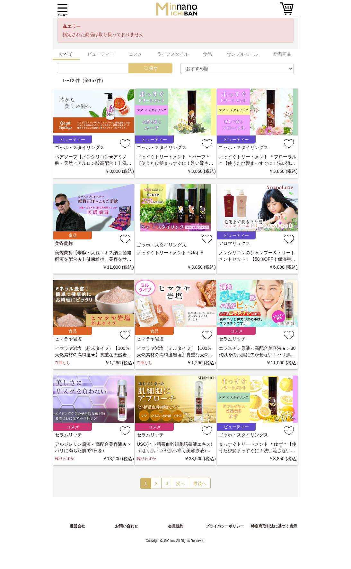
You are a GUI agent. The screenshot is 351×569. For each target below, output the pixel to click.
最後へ (199, 483)
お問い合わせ (126, 526)
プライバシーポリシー (225, 526)
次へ (180, 483)
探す (153, 68)
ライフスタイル (173, 54)
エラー (74, 26)
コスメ (135, 54)
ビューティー (100, 54)
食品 (207, 54)
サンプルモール (242, 54)
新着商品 (282, 54)
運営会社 (77, 526)
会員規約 (175, 526)
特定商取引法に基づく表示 (274, 526)
